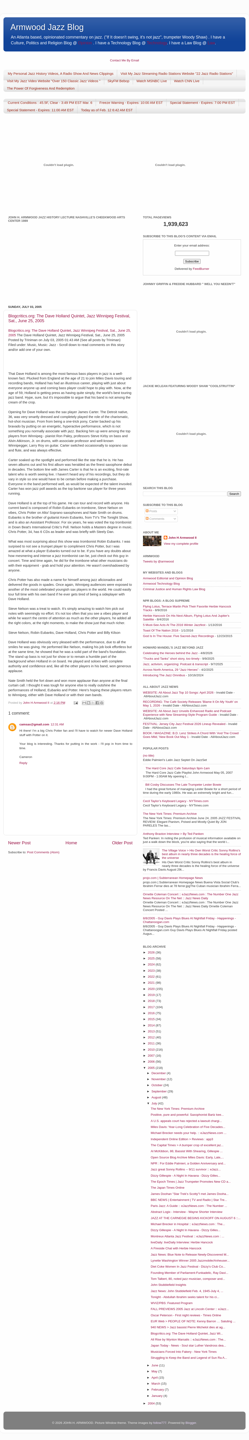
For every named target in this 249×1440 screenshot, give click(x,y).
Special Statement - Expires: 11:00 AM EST (40, 110)
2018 (152, 1001)
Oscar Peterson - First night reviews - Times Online (186, 1315)
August (156, 1097)
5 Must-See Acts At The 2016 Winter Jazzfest (174, 625)
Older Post (122, 842)
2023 (152, 970)
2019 (152, 995)
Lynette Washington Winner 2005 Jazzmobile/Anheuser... (190, 1260)
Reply (23, 763)
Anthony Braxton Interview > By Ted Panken (173, 834)
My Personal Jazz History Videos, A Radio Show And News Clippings (60, 73)
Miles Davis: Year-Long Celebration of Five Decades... (188, 1127)
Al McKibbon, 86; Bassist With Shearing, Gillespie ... (187, 1151)
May (154, 1371)
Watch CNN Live (186, 81)
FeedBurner (201, 269)
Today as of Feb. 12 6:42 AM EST (107, 110)
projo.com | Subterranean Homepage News (173, 878)
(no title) (148, 755)
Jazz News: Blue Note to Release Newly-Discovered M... (190, 1254)
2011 (152, 1043)
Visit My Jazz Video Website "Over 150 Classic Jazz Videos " (54, 81)
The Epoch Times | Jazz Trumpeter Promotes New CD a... (191, 1181)
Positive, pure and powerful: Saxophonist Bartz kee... (187, 1114)
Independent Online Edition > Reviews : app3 (182, 1139)
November (159, 1079)
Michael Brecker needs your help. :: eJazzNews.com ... (189, 1133)
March (156, 1383)
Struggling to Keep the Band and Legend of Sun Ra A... (189, 1357)
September (159, 1091)
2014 (152, 1025)
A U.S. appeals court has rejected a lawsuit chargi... (186, 1121)
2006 (152, 1061)
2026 (152, 952)
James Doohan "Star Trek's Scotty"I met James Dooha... (190, 1194)
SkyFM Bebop (118, 81)
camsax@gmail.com (34, 724)
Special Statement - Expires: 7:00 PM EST (202, 103)
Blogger (190, 1423)
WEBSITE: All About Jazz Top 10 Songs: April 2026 (178, 692)
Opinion (85, 43)
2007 (152, 1055)
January (157, 1396)
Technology (157, 43)
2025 (152, 958)
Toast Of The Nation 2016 (160, 630)
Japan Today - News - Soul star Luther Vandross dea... (188, 1345)
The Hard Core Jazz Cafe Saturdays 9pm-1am (177, 768)
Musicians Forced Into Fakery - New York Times (184, 1351)
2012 (152, 1037)
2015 (152, 1019)
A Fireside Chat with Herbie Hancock (176, 1248)
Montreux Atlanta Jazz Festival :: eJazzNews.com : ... (187, 1236)
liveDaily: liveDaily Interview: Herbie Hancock (182, 1242)
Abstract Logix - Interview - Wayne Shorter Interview (186, 1212)
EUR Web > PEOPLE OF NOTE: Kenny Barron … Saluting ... (193, 1321)
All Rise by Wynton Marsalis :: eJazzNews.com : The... (188, 1339)
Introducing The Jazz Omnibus (164, 675)
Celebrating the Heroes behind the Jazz (170, 653)
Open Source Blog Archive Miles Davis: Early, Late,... (187, 1157)
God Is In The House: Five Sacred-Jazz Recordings (178, 636)
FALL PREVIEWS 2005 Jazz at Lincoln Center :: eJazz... (190, 1309)
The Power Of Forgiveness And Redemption (40, 88)
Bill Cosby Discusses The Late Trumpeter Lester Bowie (183, 784)
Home (71, 842)
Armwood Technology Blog (161, 583)
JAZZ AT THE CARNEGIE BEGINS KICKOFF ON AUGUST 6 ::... (196, 1218)
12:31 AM (57, 724)
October (157, 1085)
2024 (152, 964)
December (159, 1073)
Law (211, 43)
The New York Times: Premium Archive (170, 813)
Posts (151, 511)
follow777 (159, 1423)
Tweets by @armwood (158, 561)
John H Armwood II (182, 537)
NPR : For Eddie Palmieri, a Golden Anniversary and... (188, 1163)
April (155, 1377)
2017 (152, 1007)
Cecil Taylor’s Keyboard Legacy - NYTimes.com (176, 801)
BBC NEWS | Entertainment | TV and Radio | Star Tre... (189, 1200)
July (154, 1103)
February (158, 1389)
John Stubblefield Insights (168, 1285)
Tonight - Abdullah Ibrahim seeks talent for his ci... (185, 1297)
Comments (155, 518)
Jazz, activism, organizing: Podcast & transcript (175, 664)
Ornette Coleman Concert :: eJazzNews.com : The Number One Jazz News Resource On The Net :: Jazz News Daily (190, 896)
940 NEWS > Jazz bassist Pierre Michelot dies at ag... (188, 1327)
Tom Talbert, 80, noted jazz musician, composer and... (188, 1279)
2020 (152, 989)
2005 (152, 1068)
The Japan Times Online (167, 1187)
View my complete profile (181, 543)
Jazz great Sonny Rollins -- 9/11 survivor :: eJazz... (186, 1169)
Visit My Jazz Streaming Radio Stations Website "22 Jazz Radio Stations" (177, 73)
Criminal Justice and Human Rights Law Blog (174, 589)
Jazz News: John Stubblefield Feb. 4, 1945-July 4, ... (187, 1291)
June (155, 1365)
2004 (152, 1403)
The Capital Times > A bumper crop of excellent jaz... (187, 1145)
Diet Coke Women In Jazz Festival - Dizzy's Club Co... (188, 1266)
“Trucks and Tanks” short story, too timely (171, 658)
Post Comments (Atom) (43, 852)
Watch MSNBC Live (151, 81)
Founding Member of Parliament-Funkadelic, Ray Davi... (189, 1273)
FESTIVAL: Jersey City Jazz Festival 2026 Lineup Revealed (184, 724)
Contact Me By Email (124, 60)
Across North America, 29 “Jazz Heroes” (171, 669)
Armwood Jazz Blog (47, 27)
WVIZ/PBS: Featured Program (172, 1303)
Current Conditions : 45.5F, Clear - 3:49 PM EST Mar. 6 (50, 103)
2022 (152, 976)
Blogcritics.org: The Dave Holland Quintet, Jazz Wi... (187, 1333)
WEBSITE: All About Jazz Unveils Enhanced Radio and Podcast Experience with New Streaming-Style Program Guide (187, 712)
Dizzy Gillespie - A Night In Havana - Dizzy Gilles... (185, 1175)
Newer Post (19, 842)
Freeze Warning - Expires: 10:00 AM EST (131, 103)
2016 (152, 1013)
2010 (152, 1049)
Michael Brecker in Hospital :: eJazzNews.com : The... (188, 1224)
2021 (152, 982)
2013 (152, 1031)
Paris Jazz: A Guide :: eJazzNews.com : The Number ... (189, 1206)
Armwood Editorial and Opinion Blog (168, 578)
